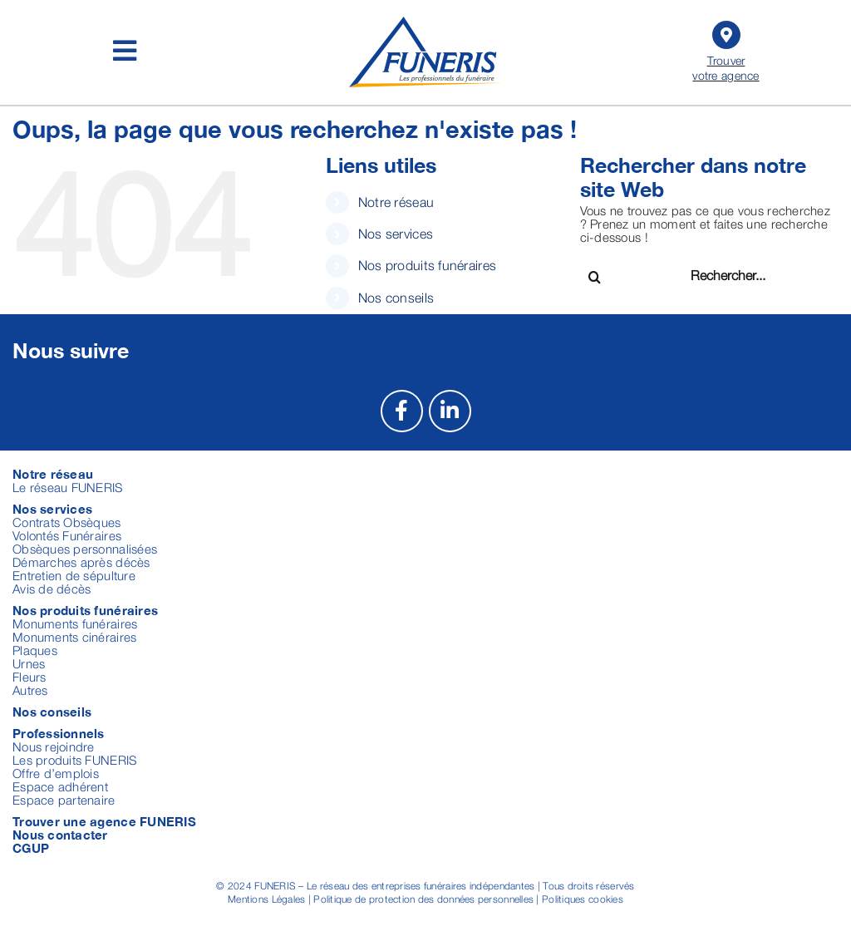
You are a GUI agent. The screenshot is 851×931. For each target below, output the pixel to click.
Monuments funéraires (74, 623)
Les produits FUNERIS (74, 759)
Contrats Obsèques (66, 522)
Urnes (28, 663)
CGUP (30, 847)
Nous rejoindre (53, 746)
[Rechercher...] (750, 274)
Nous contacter (60, 834)
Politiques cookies (582, 899)
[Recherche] (594, 277)
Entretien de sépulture (73, 575)
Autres (30, 689)
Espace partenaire (64, 799)
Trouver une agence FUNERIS (104, 821)
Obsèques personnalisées (84, 548)
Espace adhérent (60, 786)
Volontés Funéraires (66, 535)
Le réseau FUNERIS (67, 487)
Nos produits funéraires (427, 265)
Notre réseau (396, 202)
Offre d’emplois (55, 773)
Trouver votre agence (726, 49)
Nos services (395, 233)
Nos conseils (396, 297)
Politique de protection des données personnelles (423, 899)
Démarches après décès (81, 561)
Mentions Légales (266, 899)
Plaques (34, 650)
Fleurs (29, 676)
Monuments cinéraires (74, 636)
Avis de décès (51, 588)
